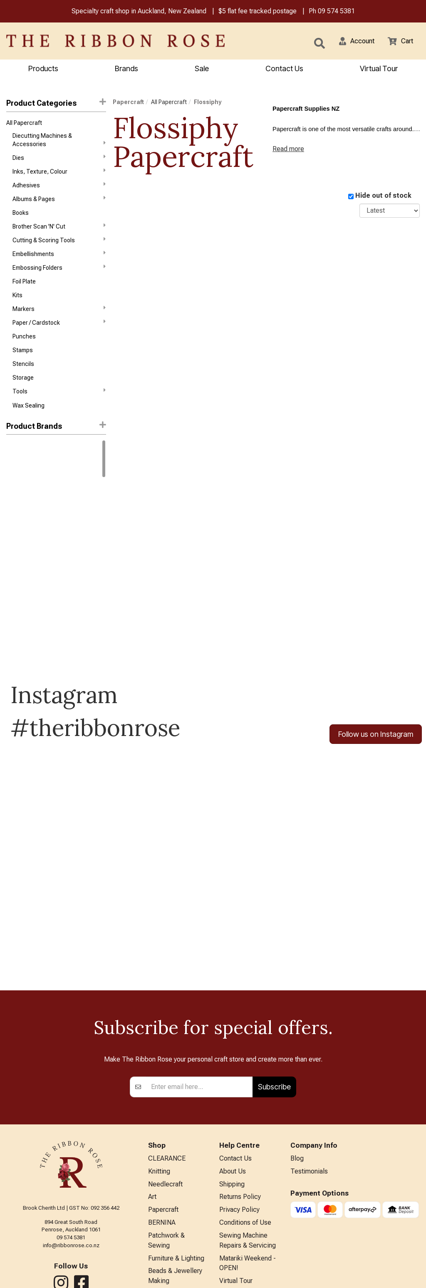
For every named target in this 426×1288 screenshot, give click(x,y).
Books (20, 220)
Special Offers (169, 1251)
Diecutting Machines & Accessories (59, 141)
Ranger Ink (20, 486)
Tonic (13, 649)
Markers (59, 324)
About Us (232, 1093)
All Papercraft (24, 124)
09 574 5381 (336, 12)
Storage (23, 398)
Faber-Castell (24, 531)
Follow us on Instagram (375, 757)
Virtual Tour (379, 69)
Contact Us (284, 69)
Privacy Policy (239, 1134)
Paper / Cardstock (59, 339)
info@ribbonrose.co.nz (71, 1165)
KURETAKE (20, 575)
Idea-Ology (20, 545)
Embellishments (59, 265)
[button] (351, 41)
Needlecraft (165, 1107)
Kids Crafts (164, 1224)
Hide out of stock (383, 197)
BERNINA (162, 1147)
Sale (202, 69)
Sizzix (14, 635)
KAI (10, 560)
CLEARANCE (167, 1079)
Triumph (17, 664)
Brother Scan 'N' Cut (59, 235)
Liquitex (16, 590)
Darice (14, 516)
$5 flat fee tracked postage (257, 12)
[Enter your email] (199, 1007)
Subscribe (274, 1006)
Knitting (159, 1093)
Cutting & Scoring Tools (59, 250)
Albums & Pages (59, 205)
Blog (297, 1079)
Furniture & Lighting (176, 1186)
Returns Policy (240, 1120)
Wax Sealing (28, 428)
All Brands (162, 1237)
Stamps (22, 369)
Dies (59, 160)
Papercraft (128, 103)
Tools (59, 413)
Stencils (23, 383)
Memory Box (22, 605)
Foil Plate (24, 294)
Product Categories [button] (56, 104)
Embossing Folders (59, 279)
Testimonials (309, 1093)
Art (152, 1120)
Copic (14, 501)
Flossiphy (207, 103)
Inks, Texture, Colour (59, 175)
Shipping (232, 1107)
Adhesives (59, 190)
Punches (24, 354)
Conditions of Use (245, 1147)
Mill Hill (15, 620)
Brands (126, 69)
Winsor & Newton (28, 471)
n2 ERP (413, 1274)
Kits (17, 309)
